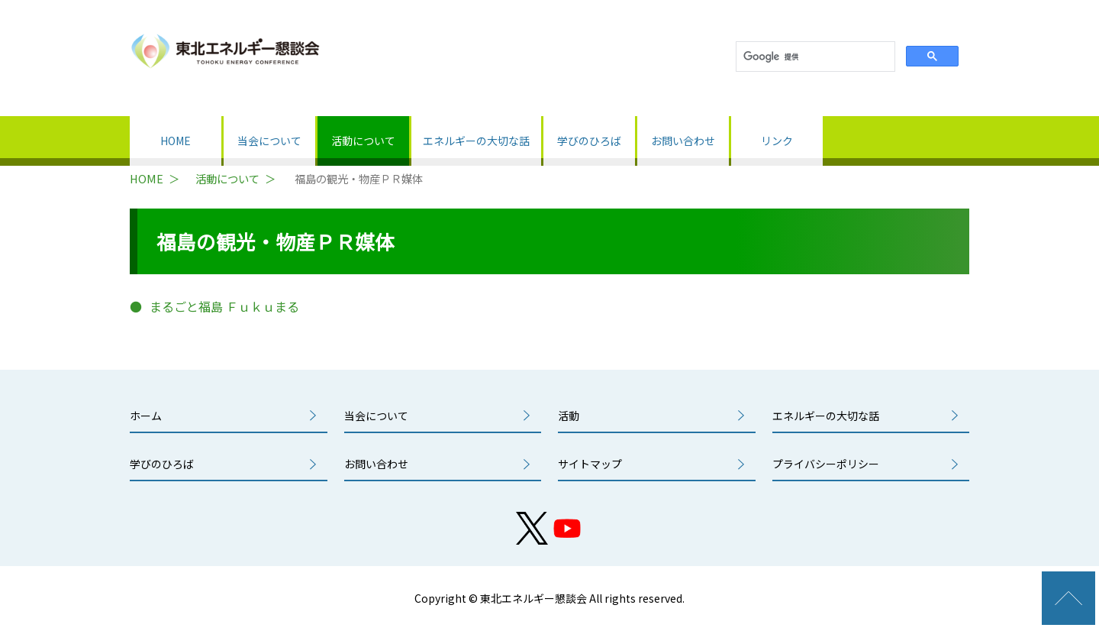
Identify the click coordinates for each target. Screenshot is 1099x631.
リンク (777, 140)
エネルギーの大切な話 (476, 140)
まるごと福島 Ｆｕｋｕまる (224, 306)
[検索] (814, 57)
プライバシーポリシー (825, 463)
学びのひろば (589, 140)
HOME (175, 140)
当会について (269, 140)
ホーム (146, 415)
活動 (568, 415)
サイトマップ (590, 463)
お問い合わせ (683, 140)
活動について (363, 140)
